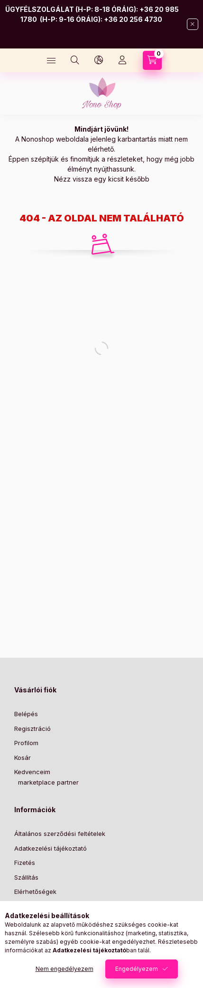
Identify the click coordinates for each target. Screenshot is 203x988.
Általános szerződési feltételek (59, 833)
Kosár (22, 757)
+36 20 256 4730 (133, 19)
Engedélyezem (136, 968)
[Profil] (122, 60)
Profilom (26, 743)
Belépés (26, 714)
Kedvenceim (32, 772)
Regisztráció (32, 728)
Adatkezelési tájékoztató (50, 848)
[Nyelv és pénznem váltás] (98, 60)
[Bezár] (192, 24)
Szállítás (26, 877)
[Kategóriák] (51, 60)
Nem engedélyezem (64, 968)
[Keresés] (74, 60)
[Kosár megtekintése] (152, 60)
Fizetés (24, 862)
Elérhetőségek (35, 891)
